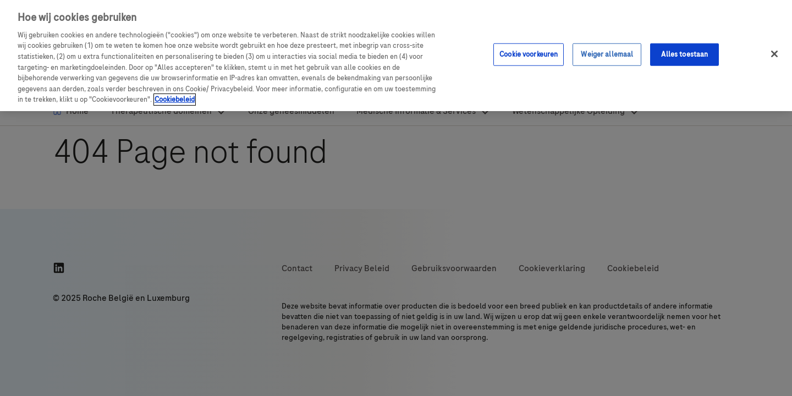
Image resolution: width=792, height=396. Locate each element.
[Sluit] (774, 54)
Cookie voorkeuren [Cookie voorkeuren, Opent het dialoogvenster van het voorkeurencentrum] (528, 54)
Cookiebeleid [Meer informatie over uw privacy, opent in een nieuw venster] (175, 100)
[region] (396, 55)
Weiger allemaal (607, 54)
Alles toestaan (684, 54)
